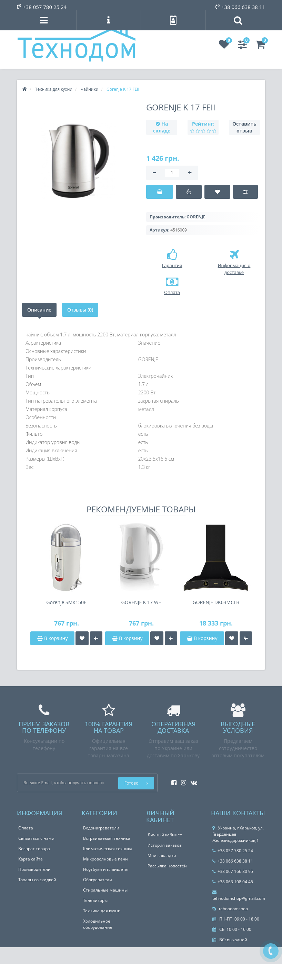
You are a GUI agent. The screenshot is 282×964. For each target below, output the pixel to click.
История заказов (165, 845)
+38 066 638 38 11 (240, 6)
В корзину (52, 638)
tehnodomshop (230, 909)
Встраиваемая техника (106, 838)
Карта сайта (30, 859)
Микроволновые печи (105, 859)
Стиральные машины (105, 890)
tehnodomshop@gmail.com (238, 895)
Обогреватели (97, 880)
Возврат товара (34, 849)
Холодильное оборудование (97, 924)
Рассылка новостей (167, 866)
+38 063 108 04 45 (232, 882)
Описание (39, 309)
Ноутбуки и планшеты (105, 869)
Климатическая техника (107, 849)
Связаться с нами (36, 838)
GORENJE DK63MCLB (216, 602)
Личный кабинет (165, 835)
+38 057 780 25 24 (42, 6)
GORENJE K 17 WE (141, 602)
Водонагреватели (101, 828)
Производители (34, 869)
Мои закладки (162, 855)
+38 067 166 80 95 (232, 871)
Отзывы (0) (80, 309)
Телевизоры (95, 900)
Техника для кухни (102, 911)
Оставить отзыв (244, 127)
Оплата (25, 828)
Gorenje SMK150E (66, 602)
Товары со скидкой (37, 880)
